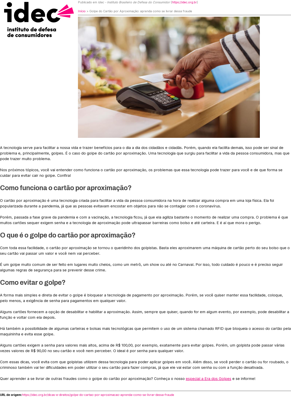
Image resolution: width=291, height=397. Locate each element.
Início (82, 11)
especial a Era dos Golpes (208, 378)
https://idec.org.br (184, 2)
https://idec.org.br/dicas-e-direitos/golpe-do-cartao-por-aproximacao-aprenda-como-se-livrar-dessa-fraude (98, 395)
